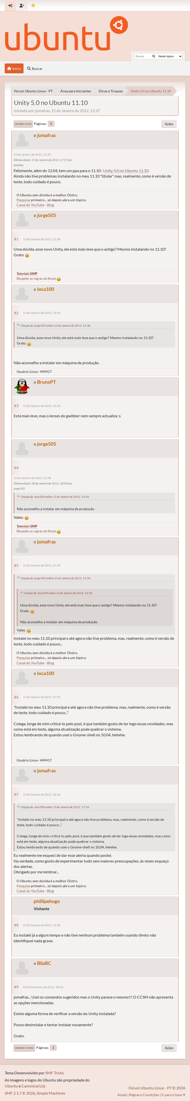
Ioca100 (45, 289)
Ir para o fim (23, 123)
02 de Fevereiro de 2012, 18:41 (43, 987)
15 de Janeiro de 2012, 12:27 (32, 154)
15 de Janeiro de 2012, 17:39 (41, 565)
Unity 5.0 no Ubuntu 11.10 (125, 170)
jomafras (46, 135)
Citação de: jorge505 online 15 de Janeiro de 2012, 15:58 (55, 578)
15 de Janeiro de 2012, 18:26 (41, 794)
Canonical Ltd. (34, 1085)
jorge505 (46, 215)
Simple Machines (51, 1093)
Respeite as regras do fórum (39, 278)
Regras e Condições (144, 1095)
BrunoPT (46, 382)
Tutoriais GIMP (27, 274)
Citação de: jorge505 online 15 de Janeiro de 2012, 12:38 (55, 325)
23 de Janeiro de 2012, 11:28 (41, 925)
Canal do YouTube (30, 205)
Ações (169, 124)
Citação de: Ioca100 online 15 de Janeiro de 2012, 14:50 (55, 497)
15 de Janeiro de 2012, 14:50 (41, 312)
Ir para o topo (24, 1047)
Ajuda (122, 1095)
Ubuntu (11, 1085)
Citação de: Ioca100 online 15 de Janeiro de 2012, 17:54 (55, 807)
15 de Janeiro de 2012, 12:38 (41, 239)
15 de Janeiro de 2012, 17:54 (41, 697)
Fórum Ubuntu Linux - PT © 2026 (157, 1087)
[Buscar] (154, 56)
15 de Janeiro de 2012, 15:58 (32, 478)
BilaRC (44, 963)
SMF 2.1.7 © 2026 (20, 1093)
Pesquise (23, 200)
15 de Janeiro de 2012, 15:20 (41, 405)
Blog (50, 205)
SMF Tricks (54, 1072)
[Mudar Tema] (33, 5)
